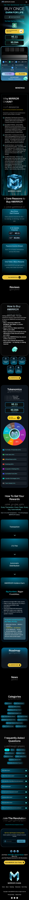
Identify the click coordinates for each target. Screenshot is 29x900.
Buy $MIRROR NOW (14, 665)
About (7, 886)
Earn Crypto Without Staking (14, 706)
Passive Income (8, 703)
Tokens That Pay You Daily (8, 726)
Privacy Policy (11, 894)
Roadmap (12, 886)
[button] (14, 770)
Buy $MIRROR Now (14, 277)
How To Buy (24, 886)
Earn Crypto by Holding (22, 716)
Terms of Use (18, 894)
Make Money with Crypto (21, 726)
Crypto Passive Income (19, 703)
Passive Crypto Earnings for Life (14, 713)
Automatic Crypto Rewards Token (8, 719)
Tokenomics (18, 886)
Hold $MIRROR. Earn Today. (14, 862)
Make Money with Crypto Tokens (14, 709)
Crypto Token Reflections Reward (8, 716)
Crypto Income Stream (22, 719)
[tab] (14, 771)
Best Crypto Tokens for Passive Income (14, 723)
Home (3, 886)
